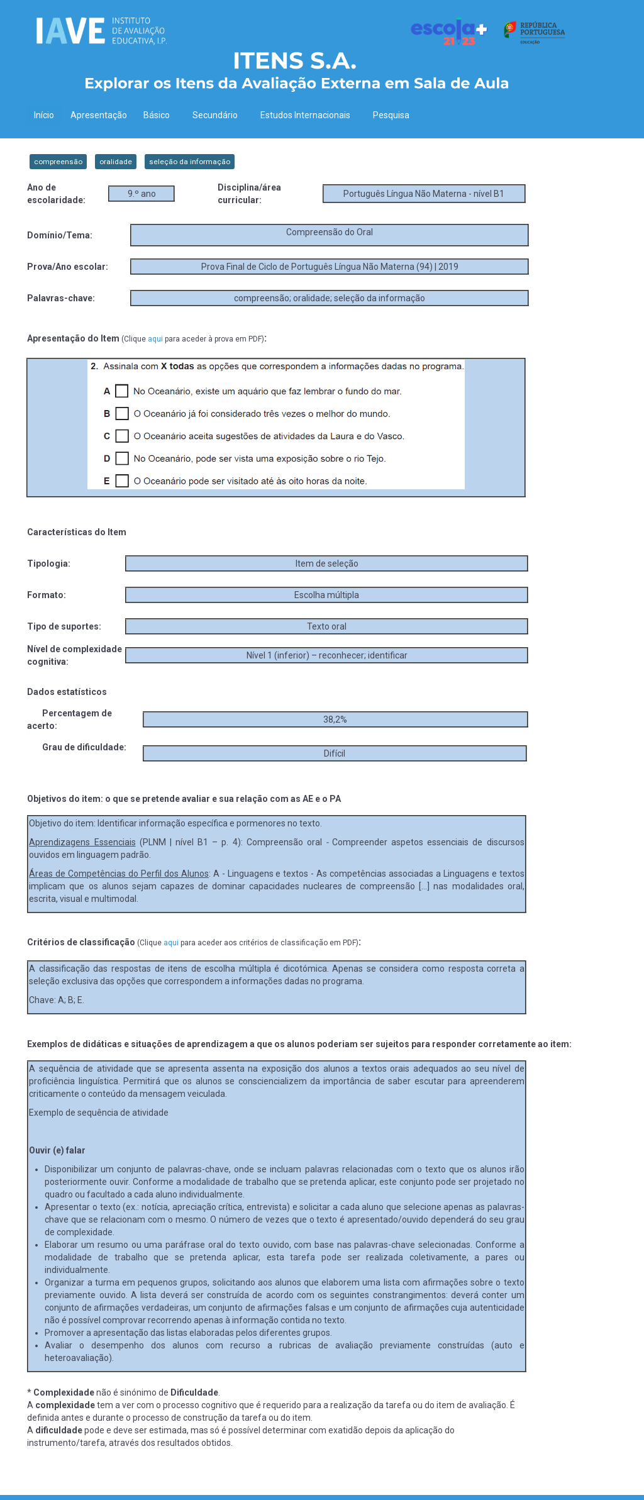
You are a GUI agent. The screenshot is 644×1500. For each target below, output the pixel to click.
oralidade (115, 161)
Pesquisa (391, 115)
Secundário (218, 115)
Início (44, 115)
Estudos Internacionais (308, 115)
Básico (159, 115)
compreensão (58, 161)
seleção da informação (189, 161)
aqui (155, 339)
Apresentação (98, 115)
